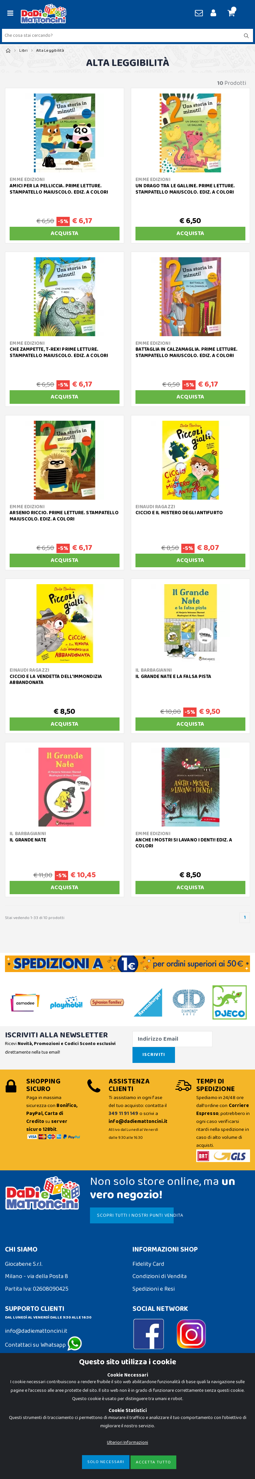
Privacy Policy (22, 1403)
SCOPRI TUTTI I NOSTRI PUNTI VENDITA (133, 1215)
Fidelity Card (148, 1264)
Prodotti (231, 83)
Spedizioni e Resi (153, 1289)
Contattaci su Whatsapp (43, 1345)
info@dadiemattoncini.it (36, 1331)
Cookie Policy (22, 1391)
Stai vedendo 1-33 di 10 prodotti (34, 918)
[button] (233, 13)
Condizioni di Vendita (159, 1276)
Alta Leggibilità (50, 50)
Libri (23, 50)
